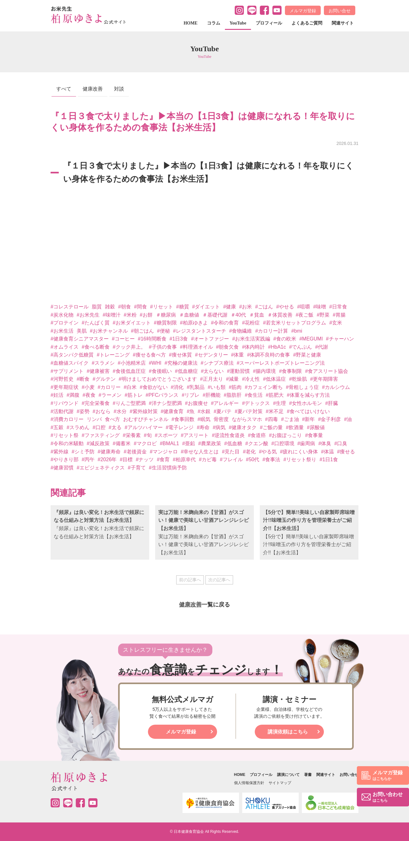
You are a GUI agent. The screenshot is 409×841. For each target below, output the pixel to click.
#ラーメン (110, 395)
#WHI (155, 363)
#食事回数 (183, 419)
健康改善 (93, 88)
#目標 (126, 459)
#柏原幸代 (184, 459)
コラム (213, 23)
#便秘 (163, 331)
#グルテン (104, 379)
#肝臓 (331, 403)
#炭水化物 (62, 315)
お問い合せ (340, 10)
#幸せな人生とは (200, 451)
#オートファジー (210, 338)
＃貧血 (256, 315)
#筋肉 (235, 387)
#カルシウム (336, 387)
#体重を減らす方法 (308, 395)
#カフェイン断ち (264, 387)
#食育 (163, 459)
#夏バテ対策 (249, 411)
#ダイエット (206, 306)
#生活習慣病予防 (168, 467)
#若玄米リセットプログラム (294, 322)
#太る (115, 427)
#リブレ (190, 395)
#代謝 (321, 347)
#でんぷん (300, 347)
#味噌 (319, 306)
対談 (119, 88)
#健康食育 (172, 411)
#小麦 (88, 387)
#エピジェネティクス (101, 467)
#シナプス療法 (217, 363)
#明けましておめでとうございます (158, 379)
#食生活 (254, 395)
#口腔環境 (282, 443)
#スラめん (78, 427)
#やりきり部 (65, 459)
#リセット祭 (65, 435)
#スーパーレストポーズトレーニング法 (281, 363)
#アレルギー (225, 403)
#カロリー (109, 387)
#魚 (190, 411)
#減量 (232, 379)
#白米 (130, 387)
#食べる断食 (96, 347)
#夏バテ (223, 411)
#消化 (177, 387)
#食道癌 (257, 435)
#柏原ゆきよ (194, 322)
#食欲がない (154, 387)
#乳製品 (195, 387)
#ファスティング (101, 435)
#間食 (140, 306)
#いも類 (217, 387)
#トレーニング (113, 354)
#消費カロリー (67, 419)
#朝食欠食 (227, 347)
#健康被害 (98, 371)
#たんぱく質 (96, 322)
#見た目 (231, 451)
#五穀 (57, 427)
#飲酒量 (295, 427)
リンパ (94, 419)
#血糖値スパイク (70, 363)
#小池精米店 (132, 363)
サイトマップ (280, 783)
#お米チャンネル (109, 331)
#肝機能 (212, 395)
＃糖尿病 (166, 315)
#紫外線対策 (144, 411)
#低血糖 (233, 443)
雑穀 (110, 306)
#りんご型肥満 (129, 403)
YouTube (238, 23)
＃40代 (238, 315)
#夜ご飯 (305, 315)
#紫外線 (59, 451)
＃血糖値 (189, 315)
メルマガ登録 (303, 10)
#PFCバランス (162, 395)
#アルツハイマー (144, 427)
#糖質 (182, 306)
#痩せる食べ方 (149, 354)
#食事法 (271, 459)
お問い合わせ (388, 797)
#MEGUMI (311, 338)
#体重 (237, 354)
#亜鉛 (188, 443)
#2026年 (107, 459)
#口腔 (99, 427)
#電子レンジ (180, 427)
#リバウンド (65, 403)
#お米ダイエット (132, 322)
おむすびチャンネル (145, 419)
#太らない (212, 371)
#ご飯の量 (271, 427)
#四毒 (271, 419)
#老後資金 (135, 451)
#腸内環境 (264, 371)
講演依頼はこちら (288, 731)
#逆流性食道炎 (228, 435)
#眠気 (204, 419)
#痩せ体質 (180, 354)
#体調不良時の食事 (268, 354)
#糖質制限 (165, 322)
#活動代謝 (62, 411)
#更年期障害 (324, 379)
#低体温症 (274, 379)
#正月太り (211, 379)
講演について (288, 774)
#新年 (308, 419)
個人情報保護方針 (249, 783)
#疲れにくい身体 (299, 451)
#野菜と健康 (307, 354)
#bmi (296, 331)
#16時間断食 (152, 338)
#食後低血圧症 (129, 371)
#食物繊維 (240, 331)
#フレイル (231, 459)
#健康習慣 (62, 467)
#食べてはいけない (308, 411)
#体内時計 (253, 347)
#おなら (102, 411)
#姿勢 (83, 411)
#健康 (229, 306)
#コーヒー (123, 338)
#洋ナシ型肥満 (165, 403)
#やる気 (268, 451)
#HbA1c (277, 347)
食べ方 (112, 419)
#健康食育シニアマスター (80, 338)
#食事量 (314, 435)
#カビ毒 (208, 459)
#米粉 (130, 315)
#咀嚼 (303, 306)
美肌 (82, 331)
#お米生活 (62, 331)
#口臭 (340, 443)
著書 (308, 774)
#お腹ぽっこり (285, 435)
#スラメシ (103, 363)
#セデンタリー (211, 354)
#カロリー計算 (271, 331)
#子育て (137, 467)
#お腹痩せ (196, 403)
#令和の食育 (225, 322)
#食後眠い (160, 371)
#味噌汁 (112, 315)
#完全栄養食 (96, 403)
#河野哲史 (62, 379)
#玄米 (335, 322)
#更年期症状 (65, 387)
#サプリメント (67, 371)
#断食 (83, 379)
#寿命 (203, 427)
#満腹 (73, 395)
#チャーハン (340, 338)
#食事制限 (290, 371)
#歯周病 (306, 443)
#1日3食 (179, 338)
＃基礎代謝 (214, 315)
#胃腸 (339, 315)
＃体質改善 (279, 315)
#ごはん (264, 306)
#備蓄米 (122, 443)
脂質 (97, 306)
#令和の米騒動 (67, 443)
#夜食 (89, 395)
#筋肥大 (275, 395)
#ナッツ (145, 459)
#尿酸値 (316, 427)
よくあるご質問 (307, 23)
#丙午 (88, 459)
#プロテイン (65, 322)
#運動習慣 (238, 371)
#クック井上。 (129, 347)
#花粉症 (251, 322)
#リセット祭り (299, 459)
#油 (348, 419)
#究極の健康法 (181, 363)
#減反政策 (98, 443)
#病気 (219, 427)
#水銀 (204, 411)
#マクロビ (145, 443)
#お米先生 (88, 315)
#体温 (327, 451)
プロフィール (269, 23)
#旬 (148, 435)
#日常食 (338, 306)
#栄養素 (132, 435)
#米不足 (275, 411)
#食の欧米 (284, 338)
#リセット (161, 306)
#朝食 (124, 306)
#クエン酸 (256, 443)
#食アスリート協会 (326, 371)
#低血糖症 (186, 371)
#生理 (279, 403)
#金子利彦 (329, 419)
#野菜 (323, 315)
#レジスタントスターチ (199, 331)
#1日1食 (328, 459)
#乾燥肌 (298, 379)
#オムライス (65, 347)
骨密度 (221, 419)
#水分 (120, 411)
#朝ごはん (142, 331)
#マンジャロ (164, 451)
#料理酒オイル (196, 347)
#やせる (285, 306)
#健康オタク (243, 427)
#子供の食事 (163, 347)
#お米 (245, 306)
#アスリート (195, 435)
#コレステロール (70, 306)
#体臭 (324, 443)
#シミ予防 (83, 451)
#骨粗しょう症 (302, 387)
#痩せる (346, 451)
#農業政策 (209, 443)
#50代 (252, 459)
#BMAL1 (169, 443)
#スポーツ (166, 435)
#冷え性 (251, 379)
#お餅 (146, 315)
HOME (190, 23)
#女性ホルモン (305, 403)
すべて (63, 88)
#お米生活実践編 (251, 338)
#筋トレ (134, 395)
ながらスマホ (247, 419)
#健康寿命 (109, 451)
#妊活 (57, 395)
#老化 (249, 451)
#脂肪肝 (233, 395)
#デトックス (256, 403)
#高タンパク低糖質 (72, 354)
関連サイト (343, 23)
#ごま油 (290, 419)
